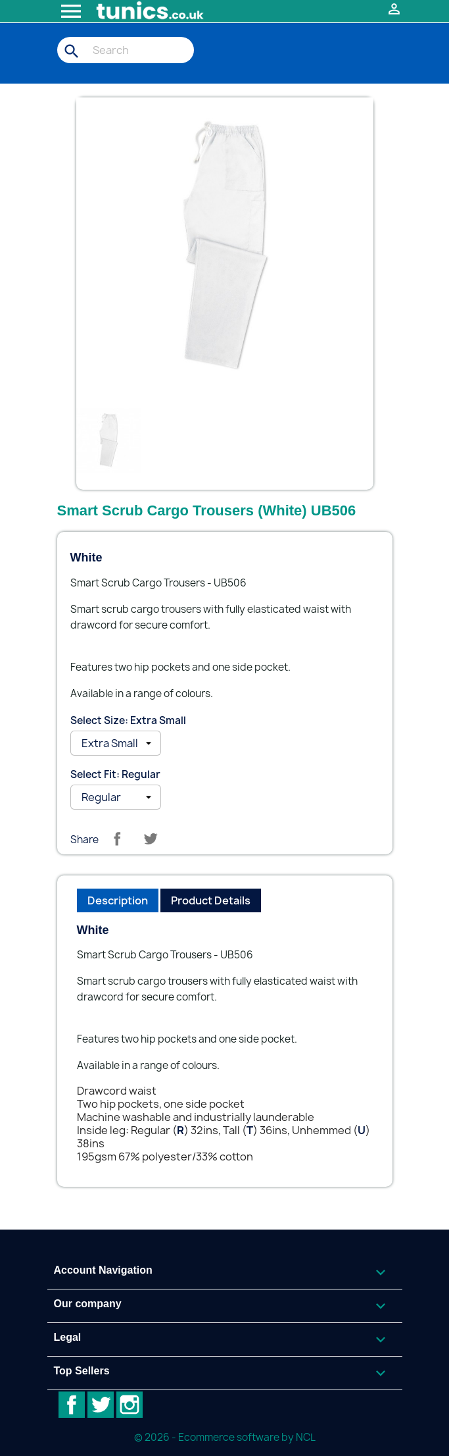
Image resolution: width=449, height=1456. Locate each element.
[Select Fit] (115, 797)
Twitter (100, 1404)
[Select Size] (115, 743)
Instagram (129, 1404)
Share (117, 838)
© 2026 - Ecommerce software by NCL (225, 1437)
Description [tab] (117, 900)
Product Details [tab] (210, 900)
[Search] (125, 50)
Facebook (72, 1404)
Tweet (150, 838)
